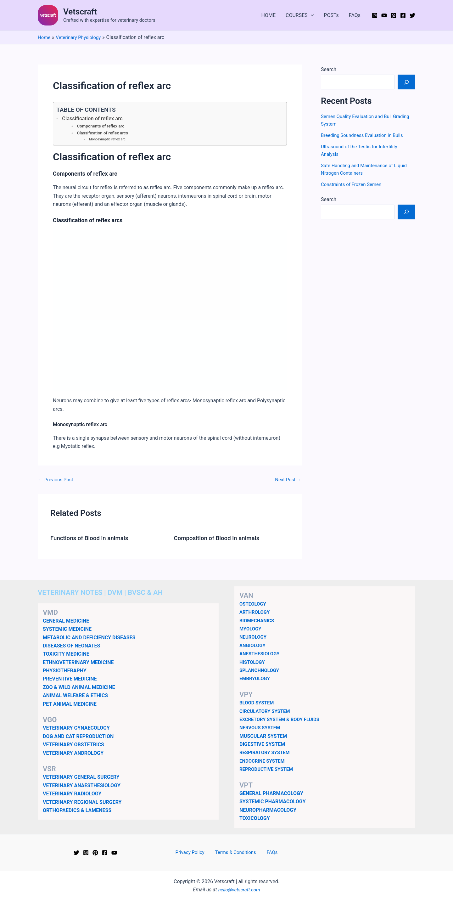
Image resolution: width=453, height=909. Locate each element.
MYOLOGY (251, 629)
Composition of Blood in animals (220, 539)
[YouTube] (384, 15)
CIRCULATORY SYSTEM (266, 711)
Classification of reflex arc (94, 119)
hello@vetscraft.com (239, 890)
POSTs (331, 15)
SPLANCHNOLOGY (260, 670)
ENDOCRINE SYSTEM (263, 761)
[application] (311, 15)
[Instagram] (375, 15)
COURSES (300, 15)
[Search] (406, 82)
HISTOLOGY (253, 662)
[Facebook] (403, 15)
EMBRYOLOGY (255, 678)
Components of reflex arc (102, 126)
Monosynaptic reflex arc (108, 140)
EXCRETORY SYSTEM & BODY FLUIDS (282, 719)
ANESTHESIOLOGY (260, 654)
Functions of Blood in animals (92, 539)
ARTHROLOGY (255, 612)
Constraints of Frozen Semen (353, 184)
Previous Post (57, 480)
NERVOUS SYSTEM (261, 728)
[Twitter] (412, 15)
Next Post (287, 480)
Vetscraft (80, 11)
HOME (268, 15)
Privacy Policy (193, 852)
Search (328, 69)
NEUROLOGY (253, 637)
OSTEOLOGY (253, 604)
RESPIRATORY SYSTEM (266, 752)
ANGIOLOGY (253, 645)
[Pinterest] (393, 15)
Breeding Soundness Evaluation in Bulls (365, 135)
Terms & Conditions (236, 852)
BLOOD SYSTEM (257, 703)
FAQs (355, 15)
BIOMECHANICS (258, 621)
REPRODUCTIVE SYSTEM (268, 769)
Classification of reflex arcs (104, 133)
